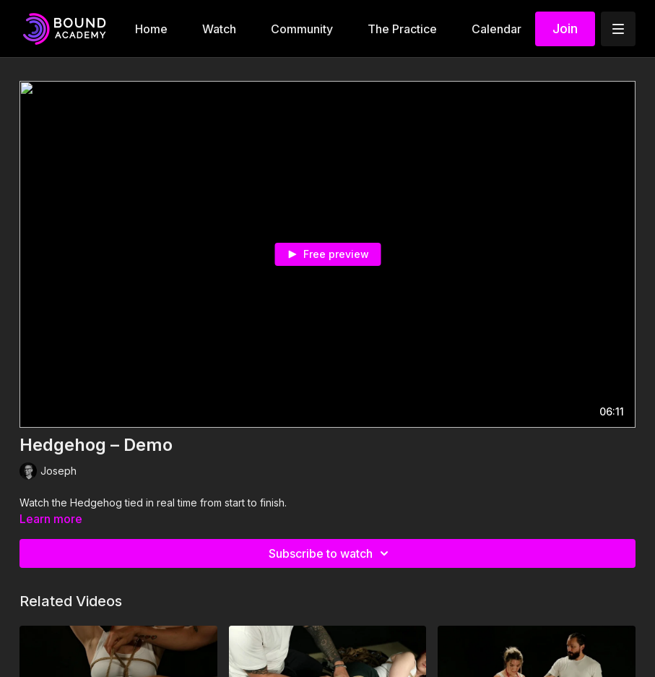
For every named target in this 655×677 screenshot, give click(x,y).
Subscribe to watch (331, 553)
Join (565, 28)
